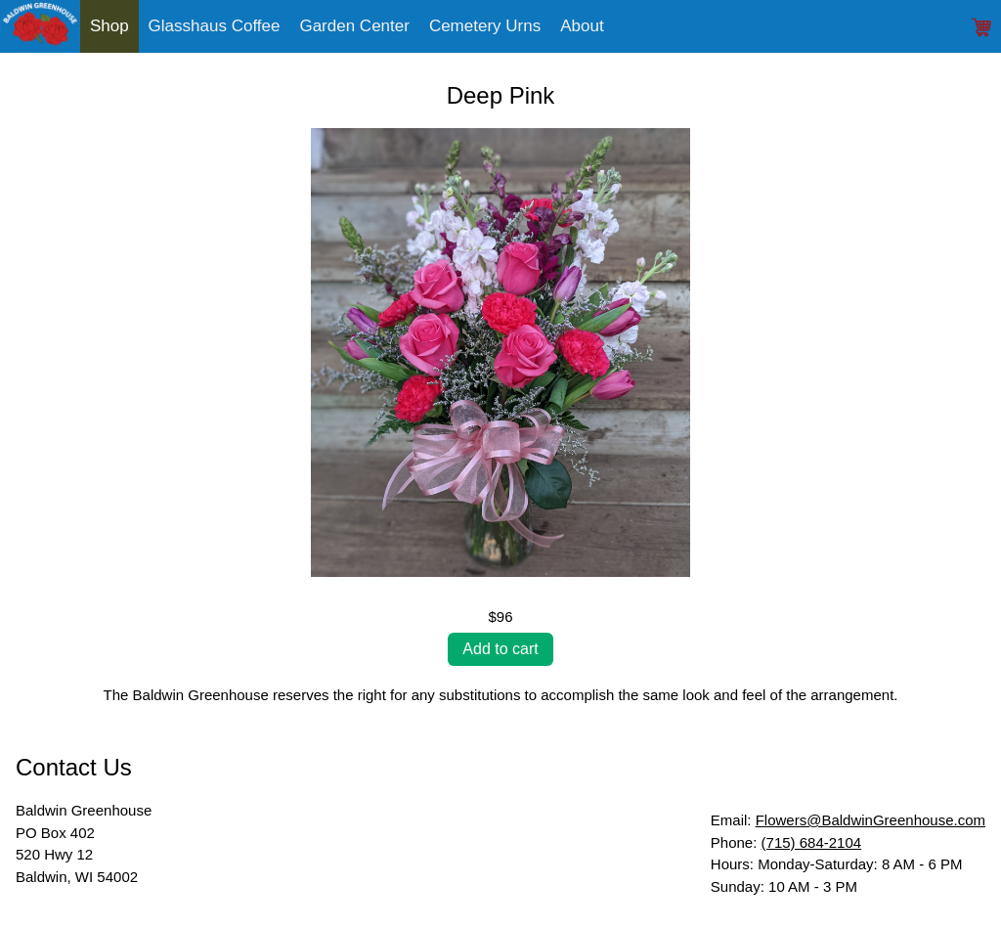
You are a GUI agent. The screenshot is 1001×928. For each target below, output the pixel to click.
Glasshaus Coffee (215, 26)
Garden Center (354, 26)
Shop (109, 26)
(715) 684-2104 (812, 842)
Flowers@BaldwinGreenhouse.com (870, 820)
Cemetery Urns (485, 26)
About (581, 26)
